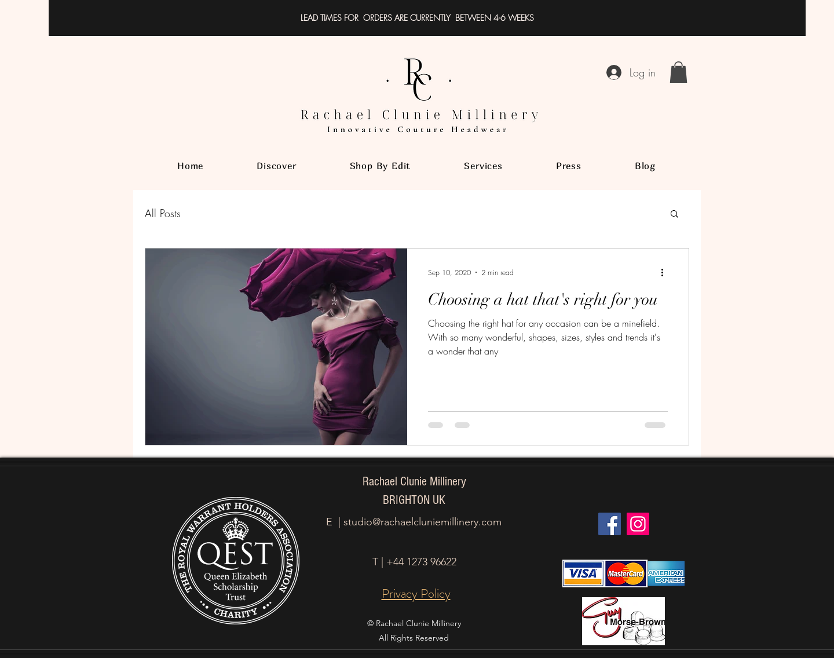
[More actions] (666, 272)
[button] (678, 72)
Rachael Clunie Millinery (414, 481)
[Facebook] (609, 524)
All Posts (163, 213)
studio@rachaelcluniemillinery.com (422, 522)
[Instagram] (638, 524)
